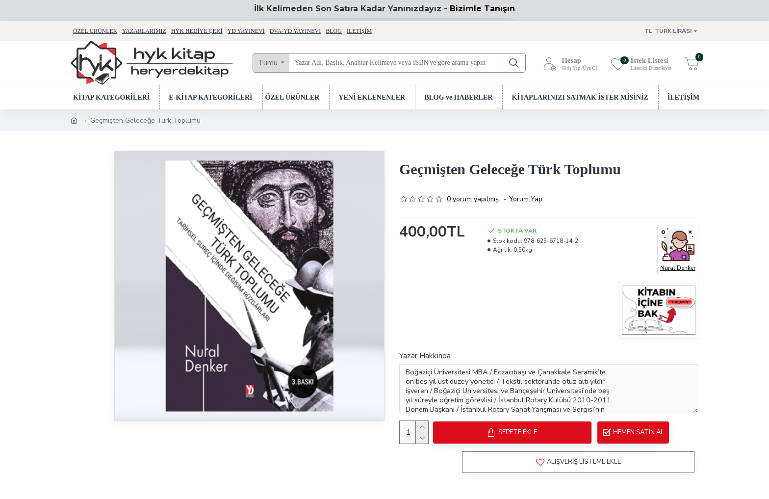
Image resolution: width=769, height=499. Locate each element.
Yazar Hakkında (425, 355)
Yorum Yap (525, 199)
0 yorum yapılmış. (473, 199)
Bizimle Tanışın (482, 8)
